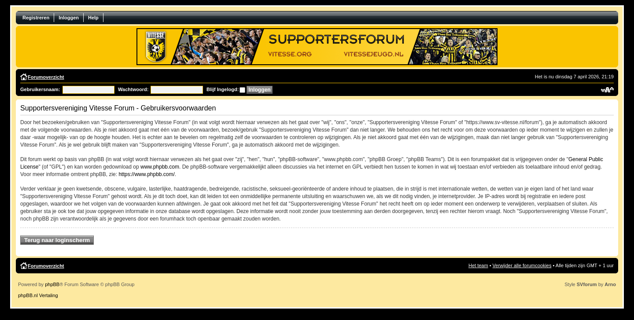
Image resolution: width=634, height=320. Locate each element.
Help (93, 17)
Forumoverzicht (46, 77)
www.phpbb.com (159, 167)
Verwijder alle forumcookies (522, 265)
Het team (478, 265)
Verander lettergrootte (607, 90)
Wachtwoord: (133, 89)
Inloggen (69, 17)
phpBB (52, 284)
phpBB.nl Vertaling (38, 295)
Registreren (35, 17)
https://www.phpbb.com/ (146, 174)
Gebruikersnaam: (40, 89)
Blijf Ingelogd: (222, 89)
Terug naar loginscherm (57, 240)
